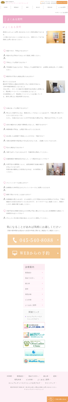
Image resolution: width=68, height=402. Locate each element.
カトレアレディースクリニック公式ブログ (24, 380)
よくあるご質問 (30, 305)
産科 (27, 7)
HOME (6, 7)
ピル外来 (28, 300)
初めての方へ (30, 278)
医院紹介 (16, 7)
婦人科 (38, 7)
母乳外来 (50, 7)
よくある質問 (61, 7)
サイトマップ (50, 380)
